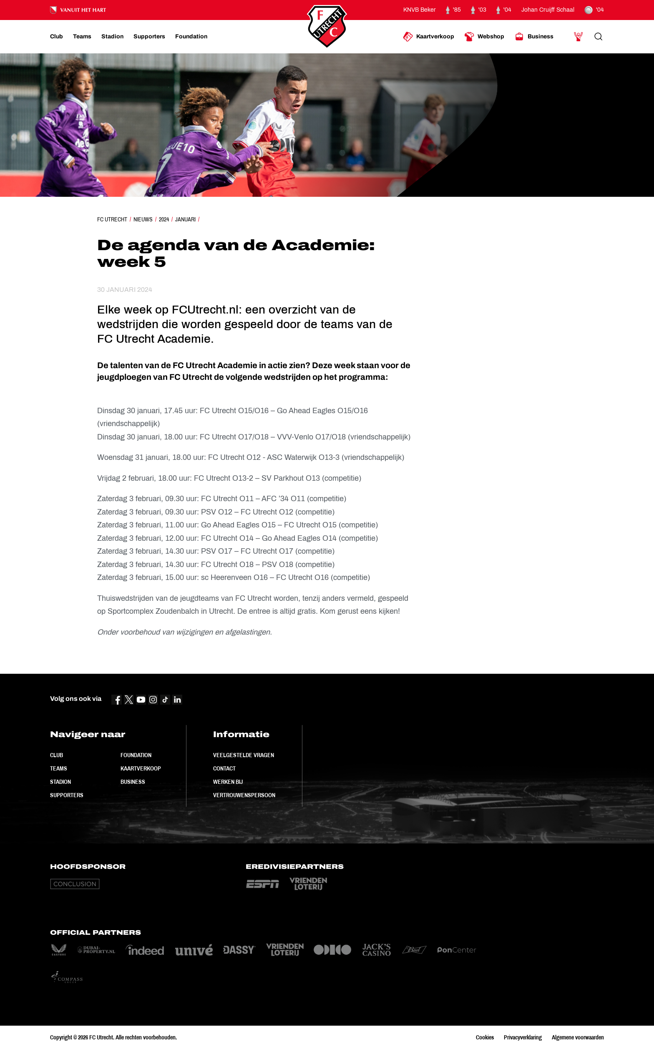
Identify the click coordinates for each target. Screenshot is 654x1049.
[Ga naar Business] (533, 36)
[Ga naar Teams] (82, 36)
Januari (185, 219)
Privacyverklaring (523, 1037)
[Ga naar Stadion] (112, 36)
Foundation (136, 755)
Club (56, 755)
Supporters (66, 795)
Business (133, 781)
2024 (164, 219)
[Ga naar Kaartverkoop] (428, 36)
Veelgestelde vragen (243, 755)
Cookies (485, 1037)
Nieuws (143, 219)
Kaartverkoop (141, 768)
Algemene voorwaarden (578, 1037)
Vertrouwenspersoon (244, 795)
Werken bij (228, 781)
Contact (224, 768)
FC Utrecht (112, 219)
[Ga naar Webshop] (484, 36)
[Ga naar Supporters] (149, 36)
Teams (58, 768)
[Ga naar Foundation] (191, 36)
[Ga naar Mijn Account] (579, 36)
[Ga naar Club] (56, 36)
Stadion (60, 781)
